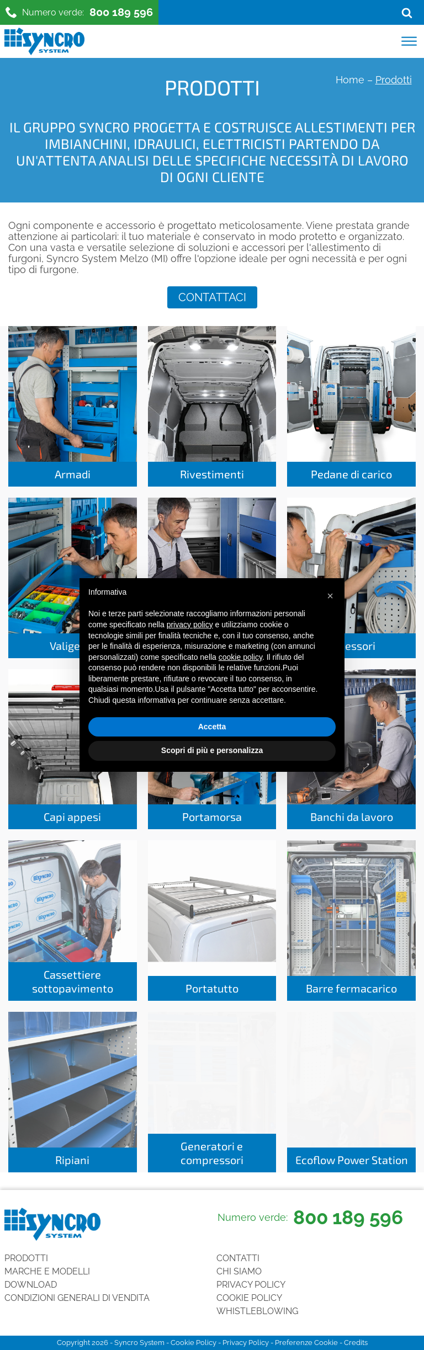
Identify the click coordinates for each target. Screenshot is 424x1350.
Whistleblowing (257, 1311)
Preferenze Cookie (306, 1342)
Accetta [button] (212, 726)
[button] (330, 596)
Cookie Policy (249, 1298)
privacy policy (190, 624)
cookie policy (240, 657)
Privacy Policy (250, 1284)
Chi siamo (239, 1271)
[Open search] (407, 13)
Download (30, 1284)
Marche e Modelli (47, 1271)
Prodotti (26, 1258)
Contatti (237, 1258)
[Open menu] (409, 41)
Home (350, 80)
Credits (356, 1342)
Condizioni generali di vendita (77, 1298)
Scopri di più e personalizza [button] (212, 750)
